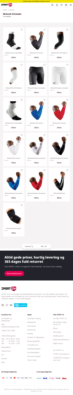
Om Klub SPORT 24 (60, 318)
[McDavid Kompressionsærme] (36, 149)
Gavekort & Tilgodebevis (35, 337)
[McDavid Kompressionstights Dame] (36, 79)
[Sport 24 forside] (6, 5)
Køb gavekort (6, 347)
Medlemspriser (58, 336)
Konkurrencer (6, 351)
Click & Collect (32, 360)
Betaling (30, 334)
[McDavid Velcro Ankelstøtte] (13, 44)
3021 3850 (11, 331)
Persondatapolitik (33, 352)
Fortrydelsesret (32, 345)
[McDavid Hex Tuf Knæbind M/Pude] (59, 44)
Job (3, 355)
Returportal (31, 330)
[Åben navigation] (70, 5)
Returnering (31, 326)
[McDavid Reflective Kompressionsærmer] (59, 184)
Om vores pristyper (34, 356)
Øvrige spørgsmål (33, 341)
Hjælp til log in (58, 343)
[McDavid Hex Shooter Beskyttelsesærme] (36, 44)
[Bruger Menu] (57, 5)
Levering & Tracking (34, 318)
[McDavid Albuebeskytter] (13, 219)
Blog (3, 362)
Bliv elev (4, 359)
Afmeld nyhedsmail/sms (61, 340)
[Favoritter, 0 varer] (61, 5)
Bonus (55, 328)
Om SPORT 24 (58, 350)
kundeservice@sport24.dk (10, 327)
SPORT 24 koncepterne (61, 354)
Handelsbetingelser (34, 349)
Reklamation (31, 322)
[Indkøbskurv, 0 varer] (66, 5)
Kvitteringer (57, 332)
